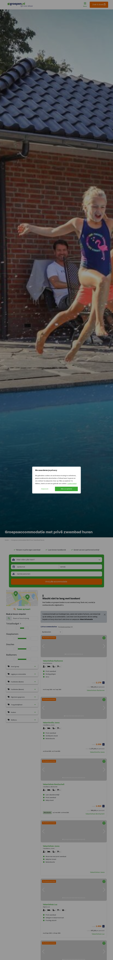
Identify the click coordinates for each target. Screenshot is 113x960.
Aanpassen (44, 489)
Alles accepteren (66, 489)
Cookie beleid (71, 483)
